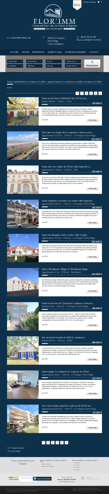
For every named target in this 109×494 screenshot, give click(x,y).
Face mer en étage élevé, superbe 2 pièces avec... (68, 131)
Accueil (13, 52)
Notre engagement (77, 52)
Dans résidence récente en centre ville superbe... (68, 200)
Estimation (40, 52)
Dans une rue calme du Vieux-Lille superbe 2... (66, 166)
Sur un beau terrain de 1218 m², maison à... (64, 336)
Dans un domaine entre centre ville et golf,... (65, 234)
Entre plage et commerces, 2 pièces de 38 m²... (66, 371)
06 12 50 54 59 (67, 477)
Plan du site (42, 489)
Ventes (26, 52)
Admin (15, 490)
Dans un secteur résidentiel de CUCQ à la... (65, 97)
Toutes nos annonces (23, 490)
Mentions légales (50, 489)
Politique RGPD (33, 490)
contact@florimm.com (20, 38)
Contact (95, 52)
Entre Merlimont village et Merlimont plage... (65, 268)
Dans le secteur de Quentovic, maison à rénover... (68, 302)
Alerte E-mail (56, 52)
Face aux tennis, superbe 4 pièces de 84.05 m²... (67, 405)
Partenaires (10, 490)
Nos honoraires (60, 489)
